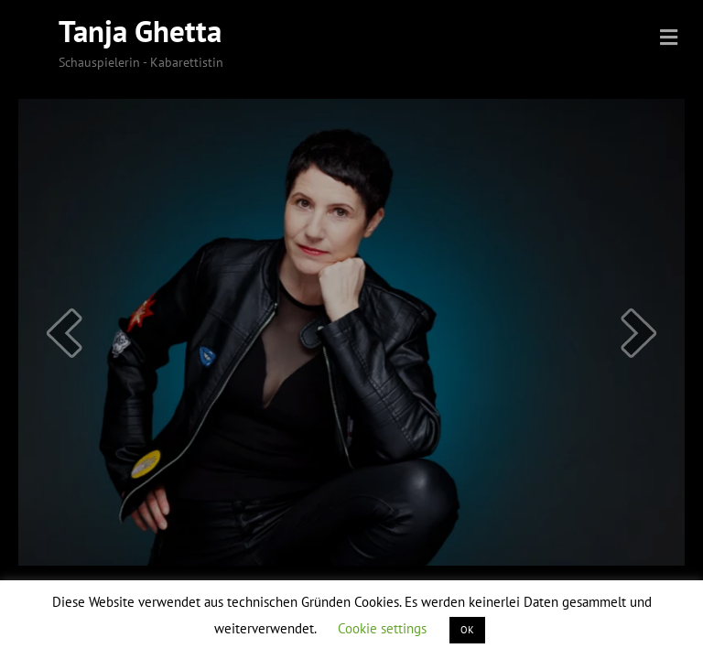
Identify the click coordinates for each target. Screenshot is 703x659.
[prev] (64, 333)
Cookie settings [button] (382, 628)
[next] (639, 333)
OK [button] (467, 629)
